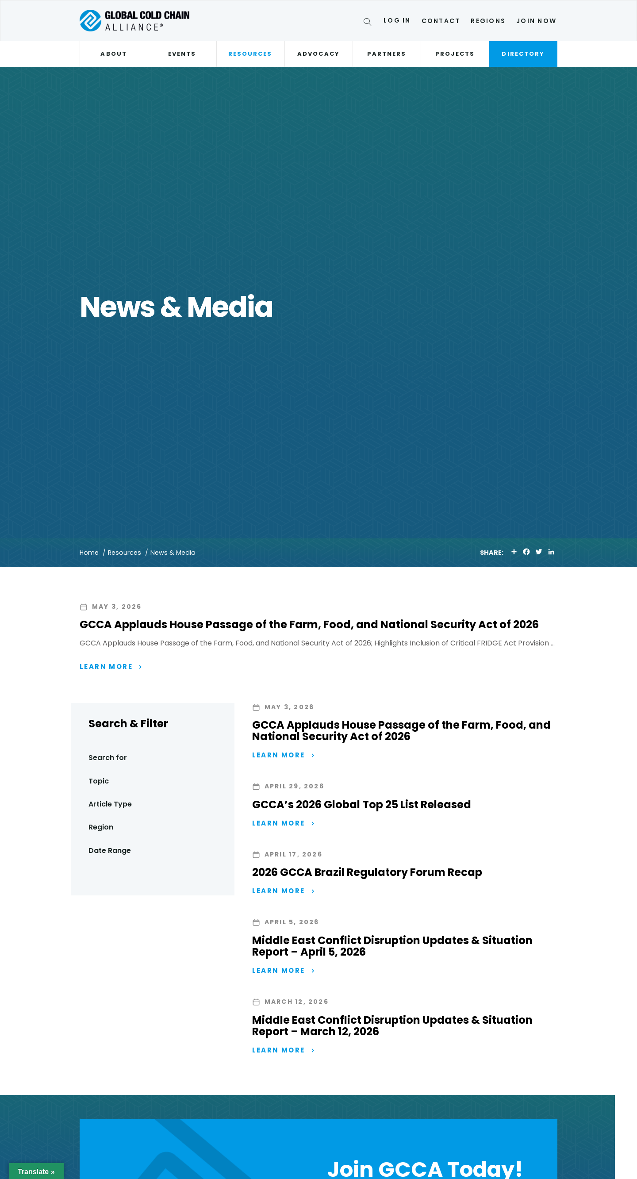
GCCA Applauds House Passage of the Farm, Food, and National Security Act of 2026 (309, 624)
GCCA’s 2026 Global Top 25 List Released (361, 805)
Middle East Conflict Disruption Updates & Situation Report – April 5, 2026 (392, 949)
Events (182, 54)
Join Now (536, 20)
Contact (441, 20)
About (113, 54)
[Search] (369, 23)
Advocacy (318, 54)
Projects (455, 54)
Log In (397, 20)
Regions (488, 20)
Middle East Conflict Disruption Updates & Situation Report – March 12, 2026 (392, 1029)
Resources (250, 54)
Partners (387, 54)
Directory (523, 54)
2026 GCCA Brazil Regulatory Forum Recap (367, 874)
